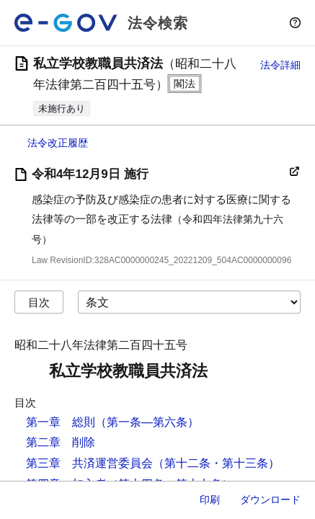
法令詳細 (280, 65)
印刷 (210, 499)
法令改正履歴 (57, 142)
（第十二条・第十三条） (216, 463)
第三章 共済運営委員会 (89, 463)
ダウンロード (270, 499)
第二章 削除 (60, 442)
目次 (39, 302)
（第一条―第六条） (147, 422)
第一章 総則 (60, 422)
